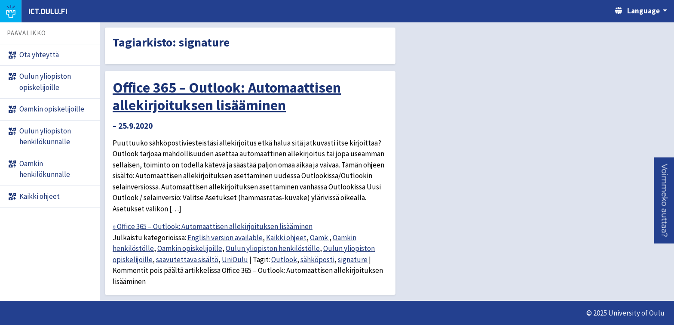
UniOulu (235, 259)
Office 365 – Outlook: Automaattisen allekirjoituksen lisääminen (227, 96)
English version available (225, 237)
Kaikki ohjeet (286, 237)
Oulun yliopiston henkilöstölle (273, 248)
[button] (664, 201)
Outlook (284, 259)
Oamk (319, 237)
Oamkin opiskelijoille (189, 248)
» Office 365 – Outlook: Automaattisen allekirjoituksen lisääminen (212, 226)
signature (353, 259)
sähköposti (317, 259)
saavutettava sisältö (187, 259)
